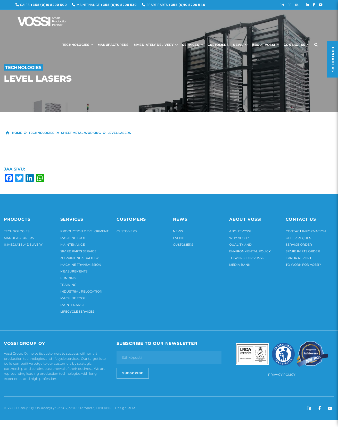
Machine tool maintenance (73, 241)
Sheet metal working (81, 133)
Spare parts (175, 4)
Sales (43, 4)
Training (68, 285)
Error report (298, 258)
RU (297, 4)
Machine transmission (80, 265)
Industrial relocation (81, 291)
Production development (84, 231)
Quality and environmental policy (250, 248)
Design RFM (125, 408)
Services (192, 45)
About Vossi (265, 45)
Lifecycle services (77, 311)
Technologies (78, 45)
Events (179, 238)
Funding (68, 278)
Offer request (299, 238)
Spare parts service (78, 251)
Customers (218, 45)
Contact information (306, 231)
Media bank (239, 265)
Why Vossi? (239, 238)
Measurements (73, 271)
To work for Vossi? (247, 258)
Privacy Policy (281, 375)
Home (13, 133)
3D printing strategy (79, 258)
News (240, 45)
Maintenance (107, 4)
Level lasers (119, 133)
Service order (299, 244)
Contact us (297, 45)
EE (289, 4)
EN (282, 4)
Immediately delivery (155, 45)
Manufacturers (113, 45)
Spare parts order (303, 251)
